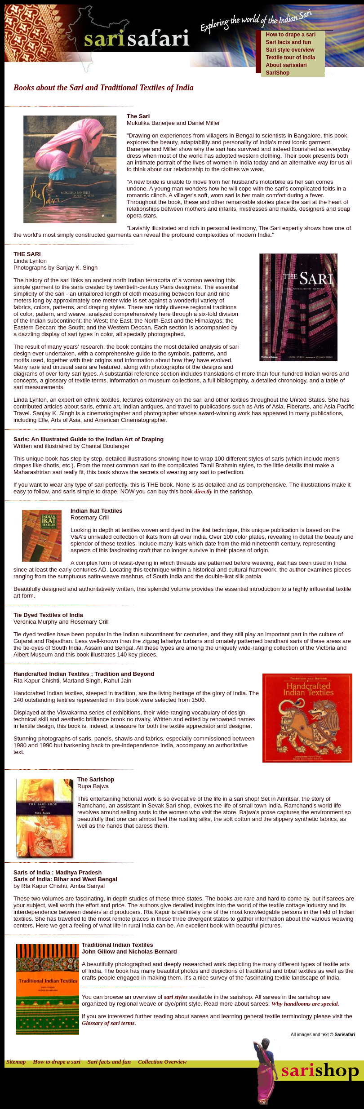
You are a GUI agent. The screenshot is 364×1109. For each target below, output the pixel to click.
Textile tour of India (290, 57)
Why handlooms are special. (305, 1003)
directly (203, 491)
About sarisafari (286, 65)
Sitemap (16, 1061)
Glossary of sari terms (108, 1023)
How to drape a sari (291, 34)
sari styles (175, 997)
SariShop (278, 73)
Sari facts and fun (288, 42)
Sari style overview (290, 50)
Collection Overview (162, 1061)
